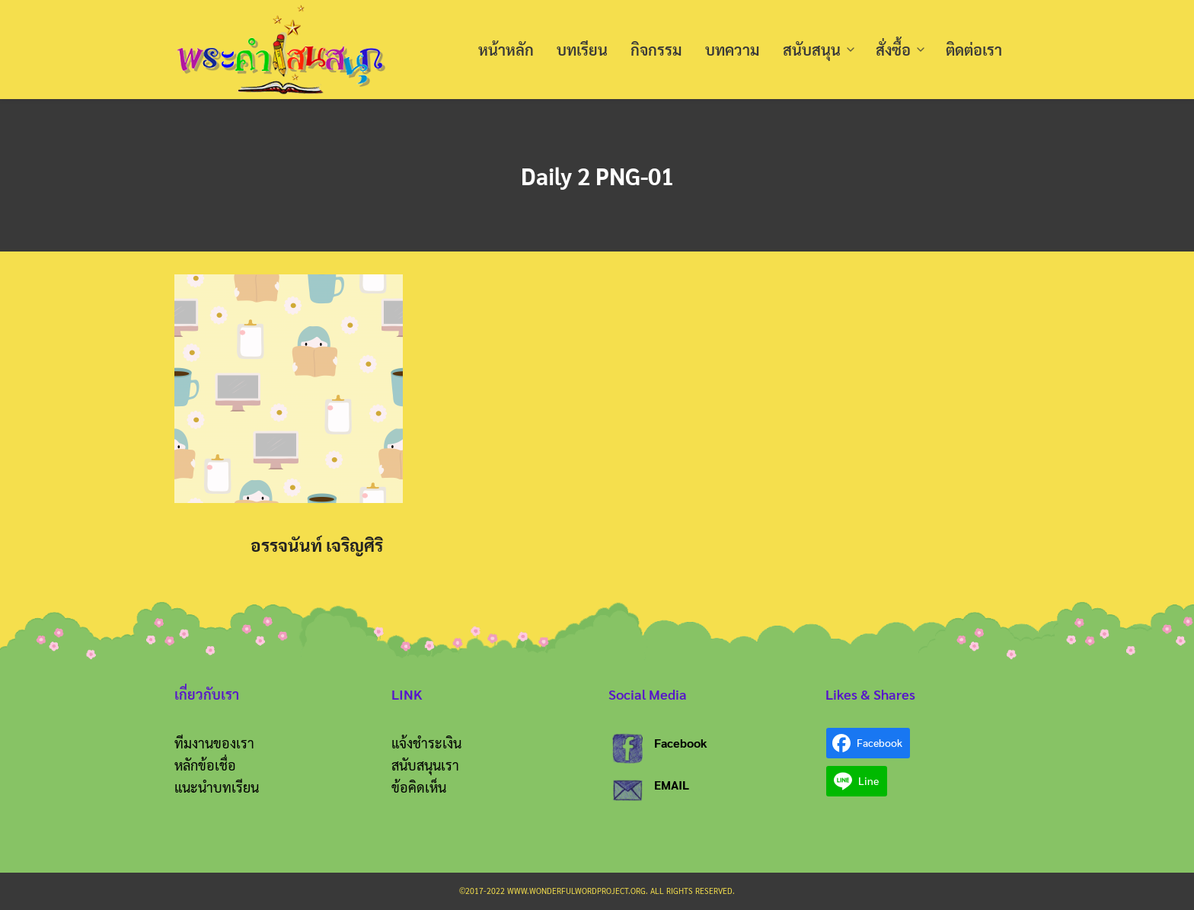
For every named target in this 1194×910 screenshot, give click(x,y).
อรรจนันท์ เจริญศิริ (317, 545)
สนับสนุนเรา (425, 765)
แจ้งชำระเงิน (426, 742)
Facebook (680, 743)
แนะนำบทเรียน (216, 787)
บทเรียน (582, 49)
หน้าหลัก (506, 49)
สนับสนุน (812, 49)
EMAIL (671, 785)
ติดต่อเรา (974, 49)
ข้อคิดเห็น (418, 787)
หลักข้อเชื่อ (205, 765)
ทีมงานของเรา (214, 742)
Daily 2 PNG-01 (597, 175)
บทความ (732, 49)
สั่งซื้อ (893, 49)
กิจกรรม (656, 49)
